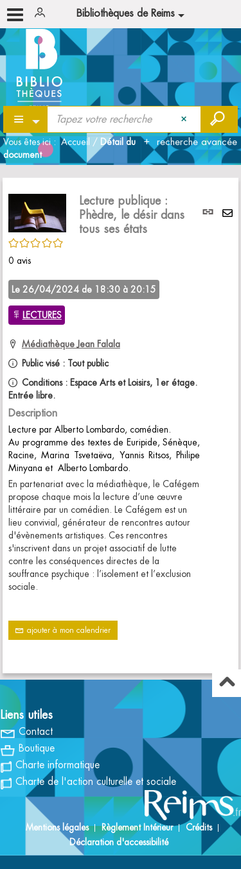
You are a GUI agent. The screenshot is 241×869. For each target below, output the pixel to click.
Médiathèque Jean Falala (71, 344)
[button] (37, 211)
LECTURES (42, 315)
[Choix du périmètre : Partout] (26, 119)
